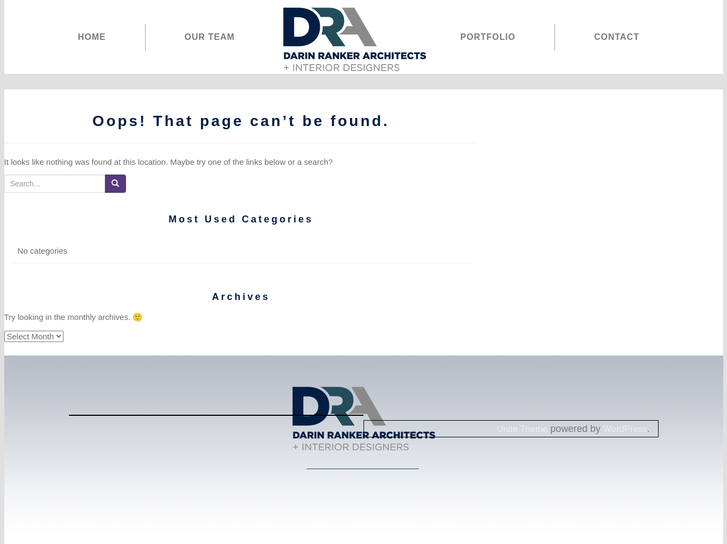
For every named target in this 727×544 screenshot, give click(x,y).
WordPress (623, 428)
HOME (92, 36)
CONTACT (616, 36)
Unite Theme (516, 428)
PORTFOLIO (487, 36)
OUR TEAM (210, 36)
